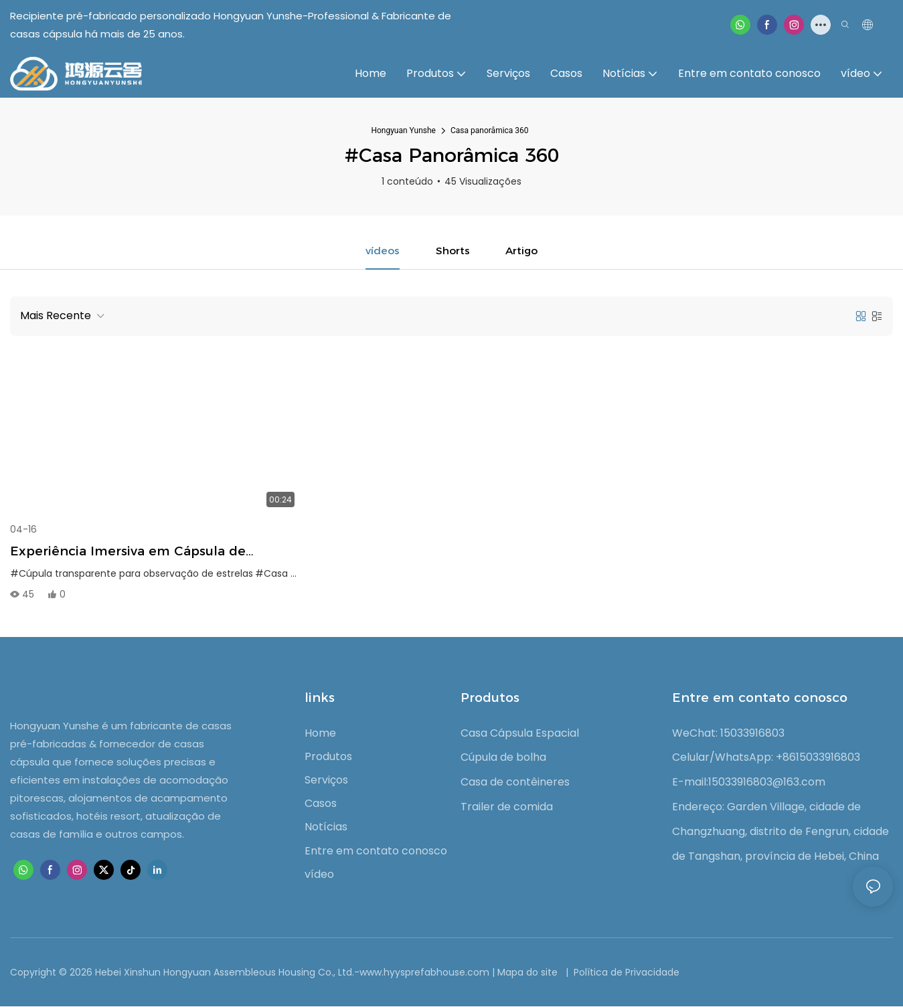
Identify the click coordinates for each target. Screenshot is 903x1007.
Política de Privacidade (625, 973)
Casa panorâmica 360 (489, 130)
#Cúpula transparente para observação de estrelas (131, 574)
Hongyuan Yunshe (403, 130)
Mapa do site (528, 973)
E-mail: (690, 782)
